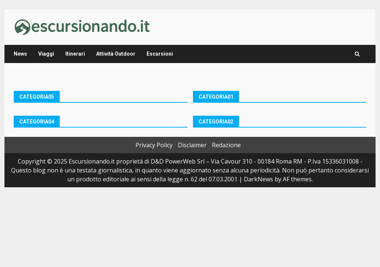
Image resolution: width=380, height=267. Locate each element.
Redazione (226, 145)
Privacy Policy (154, 145)
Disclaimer (192, 145)
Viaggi (46, 54)
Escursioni (160, 54)
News (20, 54)
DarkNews (258, 179)
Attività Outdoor (115, 54)
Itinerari (75, 54)
